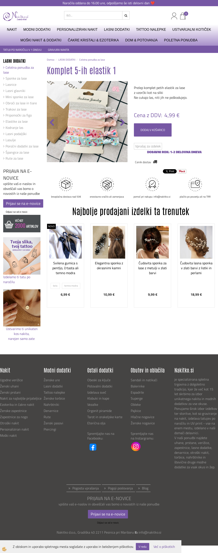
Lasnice (11, 84)
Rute (47, 416)
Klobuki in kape (98, 398)
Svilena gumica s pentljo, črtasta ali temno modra (65, 267)
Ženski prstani (11, 392)
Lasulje (11, 140)
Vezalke (92, 404)
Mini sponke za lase (20, 96)
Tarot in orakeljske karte (104, 416)
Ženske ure (52, 380)
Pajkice (136, 410)
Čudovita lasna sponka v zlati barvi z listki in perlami (196, 267)
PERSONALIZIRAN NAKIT (77, 29)
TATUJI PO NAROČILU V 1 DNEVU (22, 50)
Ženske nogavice (143, 423)
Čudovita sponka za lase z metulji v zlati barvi (152, 267)
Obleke (136, 404)
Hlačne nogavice (142, 416)
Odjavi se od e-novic (16, 212)
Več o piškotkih (164, 546)
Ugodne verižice (11, 380)
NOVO (51, 226)
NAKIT (12, 29)
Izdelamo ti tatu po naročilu (16, 279)
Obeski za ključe (98, 380)
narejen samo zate (22, 338)
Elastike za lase (17, 121)
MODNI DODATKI (37, 29)
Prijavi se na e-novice (23, 203)
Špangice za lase (17, 152)
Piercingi (50, 429)
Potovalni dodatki (99, 386)
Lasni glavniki (15, 90)
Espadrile (137, 392)
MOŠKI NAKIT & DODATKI (40, 40)
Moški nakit (9, 435)
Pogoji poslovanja (120, 488)
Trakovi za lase (16, 109)
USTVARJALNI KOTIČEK (191, 29)
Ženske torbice (54, 398)
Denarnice (51, 410)
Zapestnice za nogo (14, 416)
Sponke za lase (16, 78)
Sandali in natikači (144, 380)
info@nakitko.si (150, 532)
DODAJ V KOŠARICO (153, 130)
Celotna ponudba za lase (18, 70)
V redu (142, 546)
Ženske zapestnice (13, 410)
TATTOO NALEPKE (151, 29)
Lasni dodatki (53, 386)
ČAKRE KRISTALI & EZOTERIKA (93, 40)
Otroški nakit (9, 423)
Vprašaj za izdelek (148, 146)
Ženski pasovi (54, 423)
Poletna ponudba (181, 40)
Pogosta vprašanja (85, 488)
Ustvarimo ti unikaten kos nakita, (22, 331)
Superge (137, 398)
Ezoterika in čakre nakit (17, 404)
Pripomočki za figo (19, 115)
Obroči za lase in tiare (21, 103)
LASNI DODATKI (117, 29)
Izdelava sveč (96, 392)
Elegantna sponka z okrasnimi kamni (109, 265)
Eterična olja (96, 423)
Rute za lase (14, 158)
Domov (50, 60)
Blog (145, 488)
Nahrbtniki (51, 404)
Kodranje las (14, 127)
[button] (122, 123)
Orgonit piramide (99, 410)
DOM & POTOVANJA (141, 40)
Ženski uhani (10, 386)
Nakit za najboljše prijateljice (21, 398)
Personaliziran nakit (14, 429)
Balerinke (138, 386)
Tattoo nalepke (54, 392)
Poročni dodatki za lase (22, 146)
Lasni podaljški (16, 133)
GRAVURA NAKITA (58, 50)
